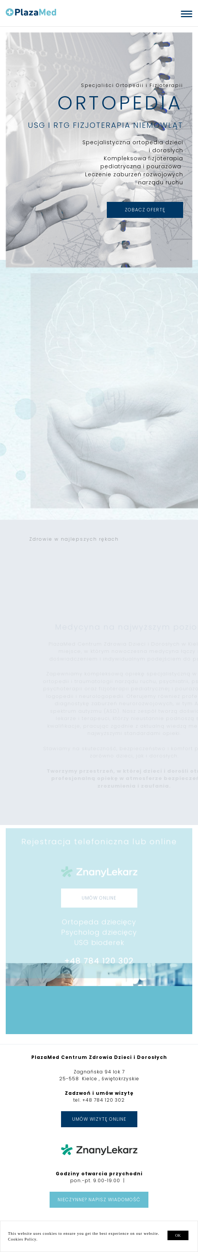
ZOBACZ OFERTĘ (144, 209)
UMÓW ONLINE (99, 910)
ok (177, 1235)
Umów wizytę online (99, 1119)
